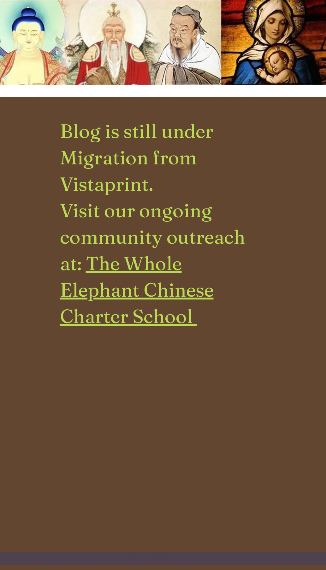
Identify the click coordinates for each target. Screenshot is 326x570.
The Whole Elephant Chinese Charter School (137, 290)
